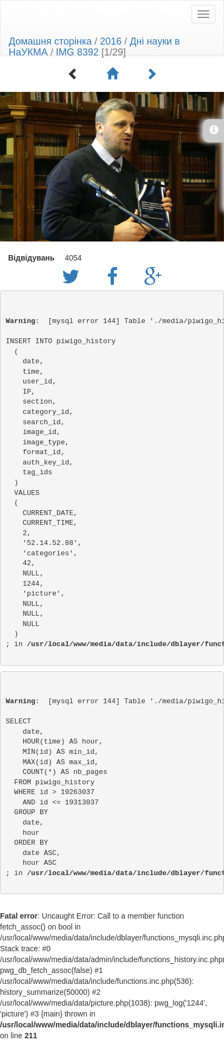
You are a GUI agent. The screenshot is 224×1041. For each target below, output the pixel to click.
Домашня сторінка (50, 41)
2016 (110, 41)
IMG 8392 (77, 52)
